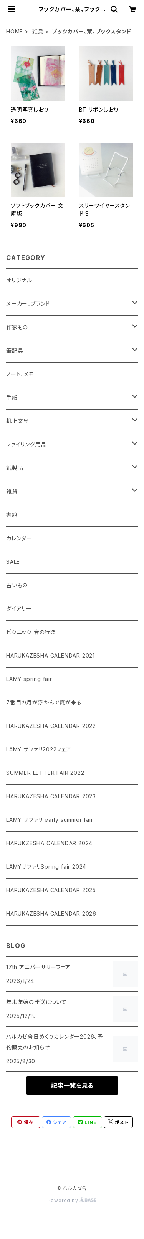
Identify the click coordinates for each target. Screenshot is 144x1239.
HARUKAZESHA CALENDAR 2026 (51, 913)
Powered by (72, 1200)
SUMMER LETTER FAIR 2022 (45, 772)
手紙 (12, 397)
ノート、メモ (20, 374)
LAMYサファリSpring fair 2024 (46, 866)
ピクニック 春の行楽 (31, 632)
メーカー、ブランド (28, 303)
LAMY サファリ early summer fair (49, 819)
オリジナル (19, 280)
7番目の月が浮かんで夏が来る (44, 702)
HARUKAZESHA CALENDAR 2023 (51, 796)
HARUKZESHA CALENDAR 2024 (49, 843)
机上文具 (17, 421)
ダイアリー (19, 608)
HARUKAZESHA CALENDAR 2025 (51, 890)
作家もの (17, 327)
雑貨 (37, 31)
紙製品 (14, 468)
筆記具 (14, 350)
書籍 (12, 514)
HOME (14, 31)
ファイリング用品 (26, 444)
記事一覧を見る (72, 1085)
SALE (13, 561)
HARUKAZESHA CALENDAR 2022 (51, 726)
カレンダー (19, 538)
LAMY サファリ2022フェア (38, 749)
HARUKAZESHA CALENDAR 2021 (50, 655)
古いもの (17, 585)
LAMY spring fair (29, 679)
